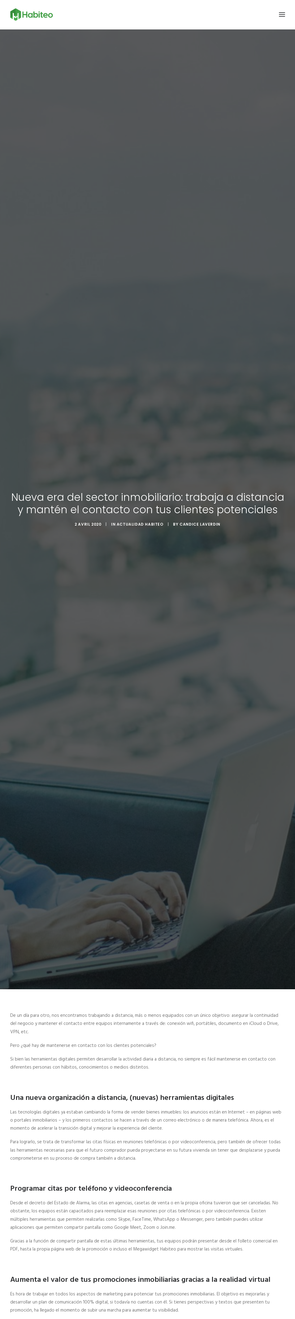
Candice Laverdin (200, 517)
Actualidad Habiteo (140, 517)
